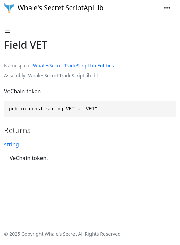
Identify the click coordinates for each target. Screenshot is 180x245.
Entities (105, 65)
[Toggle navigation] (167, 8)
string (11, 144)
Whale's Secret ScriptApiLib (53, 8)
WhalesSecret (48, 65)
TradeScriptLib (80, 65)
